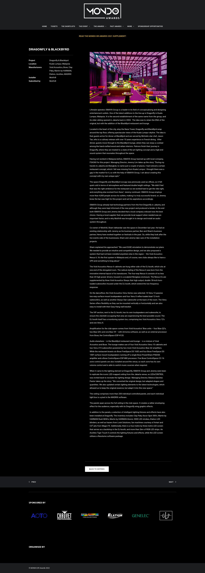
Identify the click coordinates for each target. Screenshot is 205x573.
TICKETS (54, 26)
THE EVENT (84, 26)
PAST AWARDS (117, 26)
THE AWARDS (100, 26)
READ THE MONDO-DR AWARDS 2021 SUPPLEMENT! (102, 36)
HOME (44, 26)
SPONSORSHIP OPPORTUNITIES (150, 26)
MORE (130, 26)
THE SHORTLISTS (68, 26)
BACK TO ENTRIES (97, 469)
